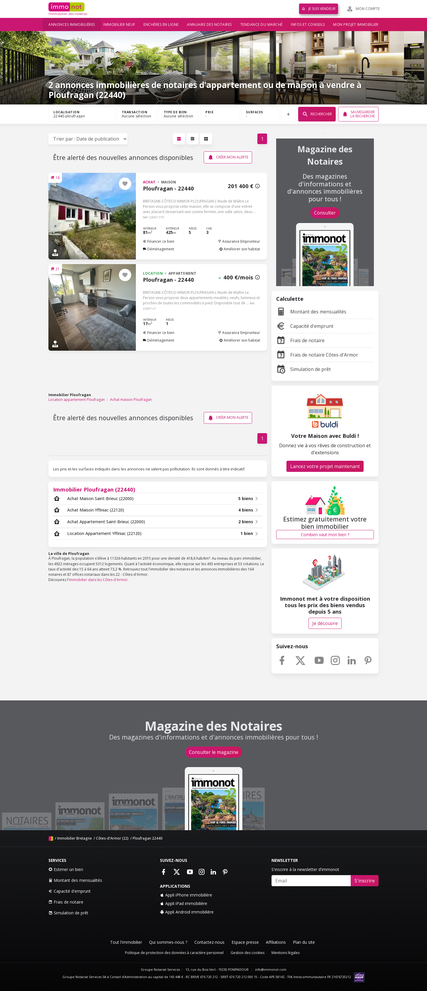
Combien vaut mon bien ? (325, 534)
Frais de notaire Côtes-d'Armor (317, 355)
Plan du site (304, 942)
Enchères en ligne (161, 24)
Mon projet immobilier (356, 24)
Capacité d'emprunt (304, 326)
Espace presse (245, 942)
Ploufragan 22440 (147, 838)
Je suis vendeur (318, 8)
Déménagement (158, 249)
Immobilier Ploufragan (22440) (94, 489)
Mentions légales (285, 952)
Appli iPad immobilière (183, 903)
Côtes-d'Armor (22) (112, 838)
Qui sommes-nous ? (168, 942)
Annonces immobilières (71, 24)
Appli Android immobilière (187, 912)
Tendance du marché (261, 24)
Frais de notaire (300, 340)
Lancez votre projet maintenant (325, 466)
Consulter (325, 213)
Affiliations (276, 942)
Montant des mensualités (311, 312)
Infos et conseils (308, 24)
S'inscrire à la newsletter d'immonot (305, 869)
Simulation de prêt (303, 369)
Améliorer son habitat (239, 249)
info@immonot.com (270, 970)
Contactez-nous (209, 942)
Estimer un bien (65, 869)
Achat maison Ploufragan (131, 399)
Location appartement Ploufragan (76, 399)
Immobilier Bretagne (74, 838)
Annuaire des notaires (209, 24)
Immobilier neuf (119, 24)
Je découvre (325, 623)
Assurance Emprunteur (239, 241)
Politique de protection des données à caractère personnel (174, 952)
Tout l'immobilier (126, 942)
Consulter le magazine (213, 752)
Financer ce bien (158, 241)
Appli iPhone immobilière (186, 895)
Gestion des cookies (247, 952)
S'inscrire (365, 880)
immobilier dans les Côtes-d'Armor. (99, 579)
